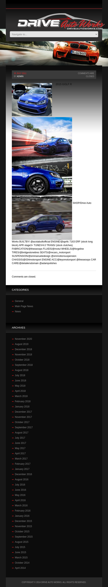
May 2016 (20, 495)
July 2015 (20, 547)
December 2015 (23, 521)
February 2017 (23, 463)
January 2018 (22, 406)
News (18, 311)
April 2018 (20, 391)
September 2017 (24, 427)
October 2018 (22, 359)
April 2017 (20, 453)
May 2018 (20, 385)
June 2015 (20, 552)
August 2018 (21, 370)
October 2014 (22, 562)
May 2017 (20, 448)
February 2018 (23, 401)
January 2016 (22, 516)
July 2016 (20, 484)
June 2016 (20, 489)
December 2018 (23, 349)
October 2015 (22, 531)
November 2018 (23, 354)
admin (20, 76)
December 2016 (23, 474)
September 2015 (24, 536)
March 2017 (21, 458)
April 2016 (20, 500)
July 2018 (20, 375)
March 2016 (21, 505)
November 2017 (23, 417)
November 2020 (23, 339)
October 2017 (22, 422)
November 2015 (23, 526)
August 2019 (21, 344)
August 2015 (21, 542)
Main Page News (24, 306)
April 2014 (20, 568)
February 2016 (23, 510)
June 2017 (20, 443)
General (19, 301)
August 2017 (21, 432)
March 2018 (21, 396)
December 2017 (23, 411)
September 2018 (24, 365)
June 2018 (20, 380)
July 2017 (20, 437)
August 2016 (21, 479)
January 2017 (22, 469)
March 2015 (21, 557)
